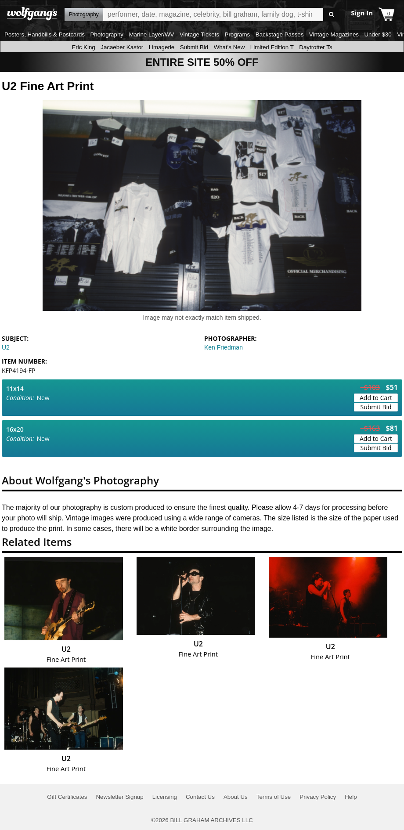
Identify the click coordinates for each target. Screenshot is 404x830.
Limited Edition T (272, 47)
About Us (236, 797)
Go (331, 15)
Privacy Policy (317, 797)
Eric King (83, 47)
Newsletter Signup (119, 797)
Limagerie (162, 47)
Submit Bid (194, 47)
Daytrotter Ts (315, 47)
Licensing (164, 797)
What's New (229, 47)
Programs (237, 34)
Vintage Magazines (334, 34)
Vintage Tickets (199, 34)
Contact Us (200, 797)
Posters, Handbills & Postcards (44, 34)
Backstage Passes (280, 34)
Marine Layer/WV (151, 34)
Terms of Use (273, 797)
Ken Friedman (223, 347)
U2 (6, 347)
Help (351, 797)
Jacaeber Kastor (122, 47)
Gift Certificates (67, 797)
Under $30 (377, 34)
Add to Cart (376, 397)
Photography (106, 34)
